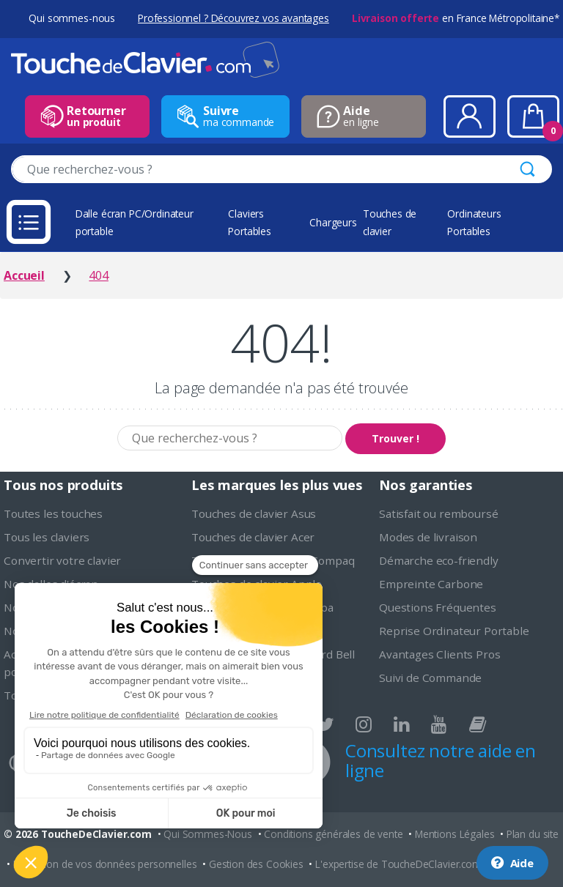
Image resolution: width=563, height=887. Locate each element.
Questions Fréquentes (437, 607)
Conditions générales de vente (333, 834)
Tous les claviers (46, 537)
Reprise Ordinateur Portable (454, 630)
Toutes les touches (53, 513)
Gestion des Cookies (256, 864)
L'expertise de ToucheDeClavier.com (398, 864)
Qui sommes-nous (72, 18)
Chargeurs (333, 222)
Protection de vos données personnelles (105, 864)
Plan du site (533, 834)
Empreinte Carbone (431, 583)
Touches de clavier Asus (253, 513)
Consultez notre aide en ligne (440, 760)
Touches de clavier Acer (252, 537)
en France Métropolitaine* (455, 18)
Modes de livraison (428, 537)
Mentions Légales (454, 834)
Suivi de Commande (430, 677)
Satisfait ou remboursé (438, 513)
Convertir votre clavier (62, 560)
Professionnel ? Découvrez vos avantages (233, 18)
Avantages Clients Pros (439, 654)
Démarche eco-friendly (438, 560)
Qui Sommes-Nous (207, 834)
